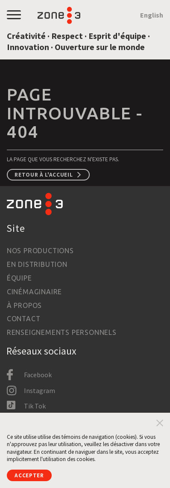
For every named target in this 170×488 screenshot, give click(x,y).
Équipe (19, 278)
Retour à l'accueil (44, 174)
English (151, 15)
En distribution (37, 264)
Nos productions (40, 250)
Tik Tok (35, 406)
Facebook (38, 374)
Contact (24, 318)
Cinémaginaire (34, 292)
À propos (24, 305)
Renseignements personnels (62, 332)
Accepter (29, 475)
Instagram (39, 390)
